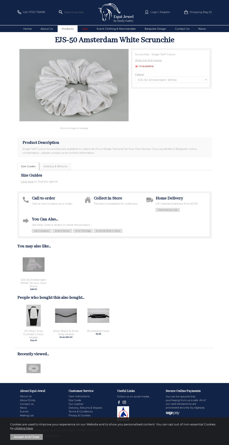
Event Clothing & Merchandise (116, 28)
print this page (83, 230)
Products (67, 28)
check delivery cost (168, 210)
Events (24, 411)
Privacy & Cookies (79, 415)
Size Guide (75, 400)
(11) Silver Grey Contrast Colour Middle (33, 334)
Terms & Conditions (81, 411)
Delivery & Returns (55, 166)
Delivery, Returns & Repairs (85, 407)
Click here (27, 181)
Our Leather (76, 404)
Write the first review (148, 60)
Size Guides (28, 166)
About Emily (27, 400)
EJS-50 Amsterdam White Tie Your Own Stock (33, 283)
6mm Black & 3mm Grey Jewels (66, 332)
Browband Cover (98, 331)
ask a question (41, 230)
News (202, 28)
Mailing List (27, 415)
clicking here (23, 428)
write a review (62, 230)
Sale (85, 28)
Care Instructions (79, 396)
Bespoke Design (155, 28)
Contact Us (182, 28)
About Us (47, 28)
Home (27, 28)
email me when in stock (108, 230)
